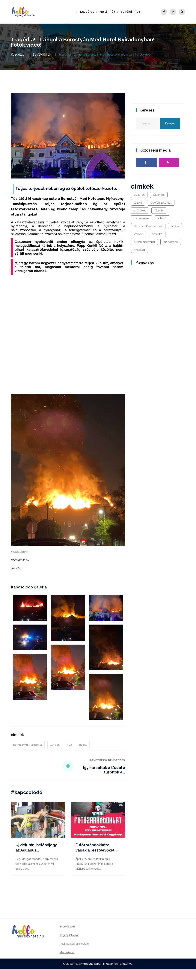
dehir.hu (16, 568)
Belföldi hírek (130, 12)
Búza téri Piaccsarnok (148, 226)
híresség (139, 249)
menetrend (170, 242)
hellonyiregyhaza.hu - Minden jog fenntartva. (103, 963)
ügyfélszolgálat (161, 202)
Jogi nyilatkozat (69, 935)
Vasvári (138, 234)
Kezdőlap (87, 12)
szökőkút (140, 210)
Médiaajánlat (67, 952)
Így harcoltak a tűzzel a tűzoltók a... (104, 769)
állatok (162, 218)
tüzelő (138, 202)
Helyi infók (107, 12)
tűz (69, 745)
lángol (55, 745)
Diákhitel (159, 194)
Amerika (157, 234)
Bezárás (139, 194)
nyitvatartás (141, 218)
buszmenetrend (144, 242)
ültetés (158, 210)
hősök (175, 226)
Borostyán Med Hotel (28, 745)
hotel (83, 745)
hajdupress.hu (20, 560)
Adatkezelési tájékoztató (74, 943)
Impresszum (67, 926)
